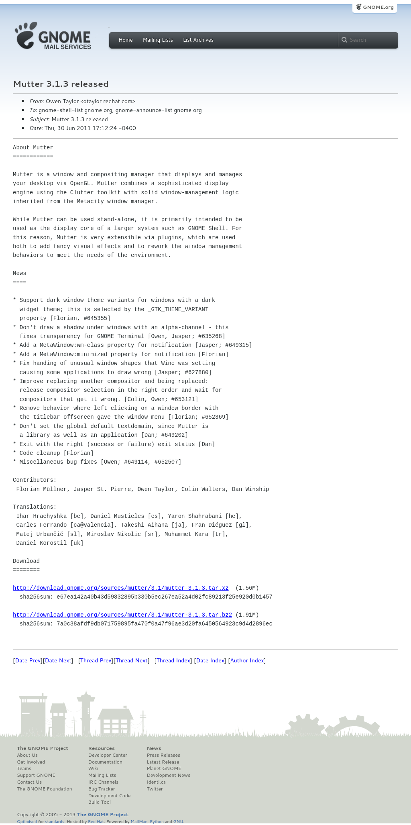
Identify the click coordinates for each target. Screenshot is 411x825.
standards (54, 821)
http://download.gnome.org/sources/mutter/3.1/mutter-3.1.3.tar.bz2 (122, 615)
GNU (178, 821)
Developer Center (107, 755)
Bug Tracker (101, 789)
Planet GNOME (163, 768)
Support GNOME (36, 775)
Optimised (27, 821)
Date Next (58, 660)
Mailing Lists (157, 39)
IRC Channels (103, 782)
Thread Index (174, 660)
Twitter (154, 789)
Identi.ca (156, 782)
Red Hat (96, 821)
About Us (27, 755)
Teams (24, 768)
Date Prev (28, 660)
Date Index (210, 660)
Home (125, 39)
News (153, 748)
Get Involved (31, 762)
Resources (101, 748)
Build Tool (99, 802)
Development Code (109, 795)
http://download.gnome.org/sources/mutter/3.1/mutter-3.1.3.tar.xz (121, 588)
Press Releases (163, 755)
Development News (168, 775)
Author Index (247, 660)
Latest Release (162, 762)
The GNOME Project (42, 748)
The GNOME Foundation (44, 789)
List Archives (198, 39)
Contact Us (29, 782)
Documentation (105, 762)
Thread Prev (96, 660)
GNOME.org (378, 7)
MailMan (138, 821)
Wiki (93, 768)
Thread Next (132, 660)
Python (157, 821)
